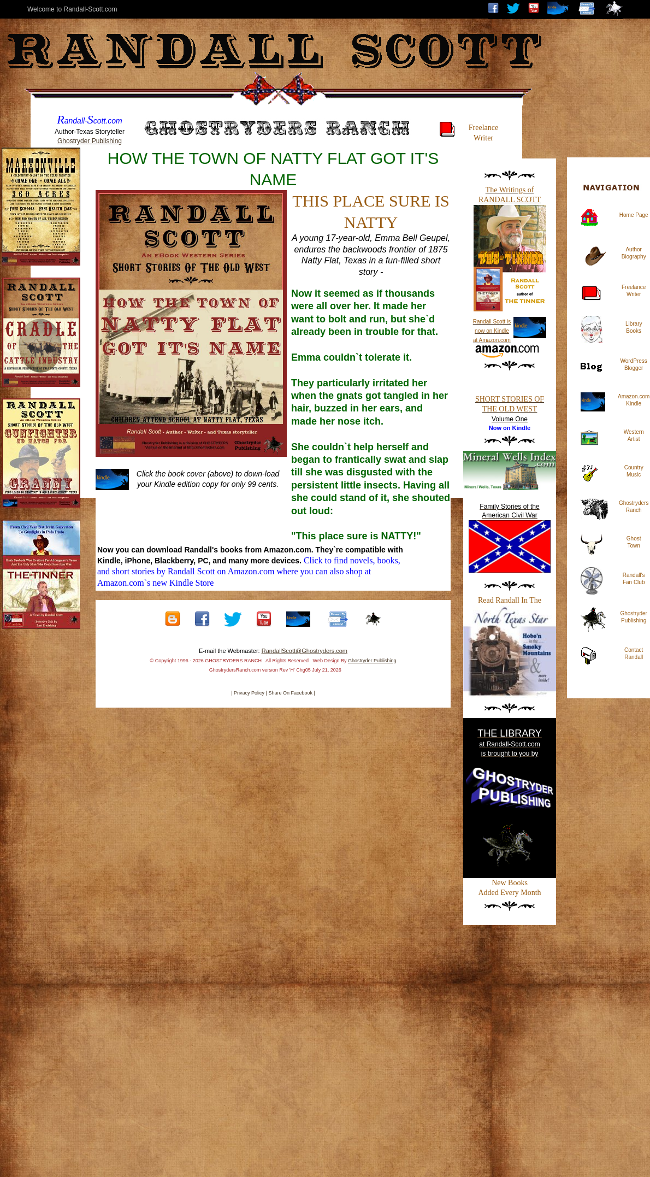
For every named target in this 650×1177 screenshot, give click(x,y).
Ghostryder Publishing (89, 141)
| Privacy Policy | (249, 693)
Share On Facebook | (291, 693)
